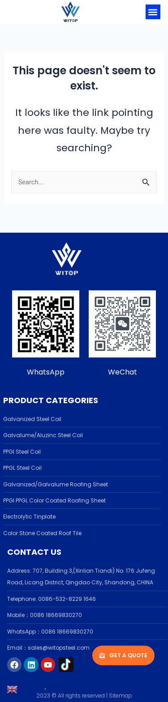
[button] (153, 11)
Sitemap (120, 695)
